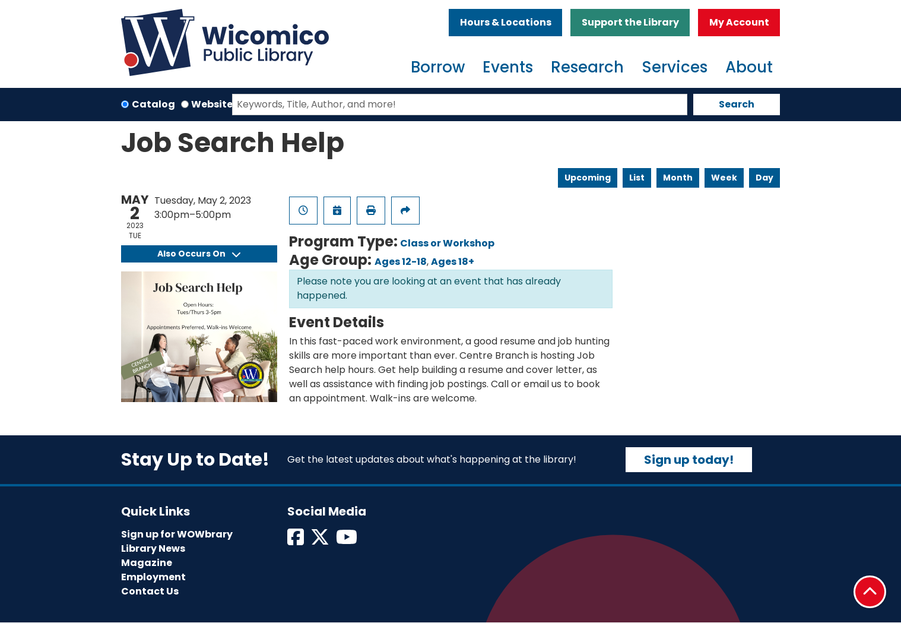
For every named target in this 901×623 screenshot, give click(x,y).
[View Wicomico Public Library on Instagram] (347, 541)
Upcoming (587, 178)
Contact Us (150, 591)
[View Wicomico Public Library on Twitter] (320, 541)
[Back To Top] (870, 591)
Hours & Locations (505, 22)
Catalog (153, 104)
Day (764, 178)
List (637, 178)
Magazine (146, 563)
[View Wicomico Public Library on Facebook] (296, 541)
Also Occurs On (198, 254)
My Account (739, 22)
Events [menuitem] (508, 67)
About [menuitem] (749, 67)
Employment (153, 577)
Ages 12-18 (401, 261)
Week (724, 178)
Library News (153, 548)
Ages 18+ (452, 261)
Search (736, 104)
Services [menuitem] (675, 67)
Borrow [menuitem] (438, 67)
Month (678, 178)
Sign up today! (689, 459)
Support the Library (630, 22)
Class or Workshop (447, 243)
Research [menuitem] (587, 67)
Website (212, 104)
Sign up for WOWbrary (177, 534)
